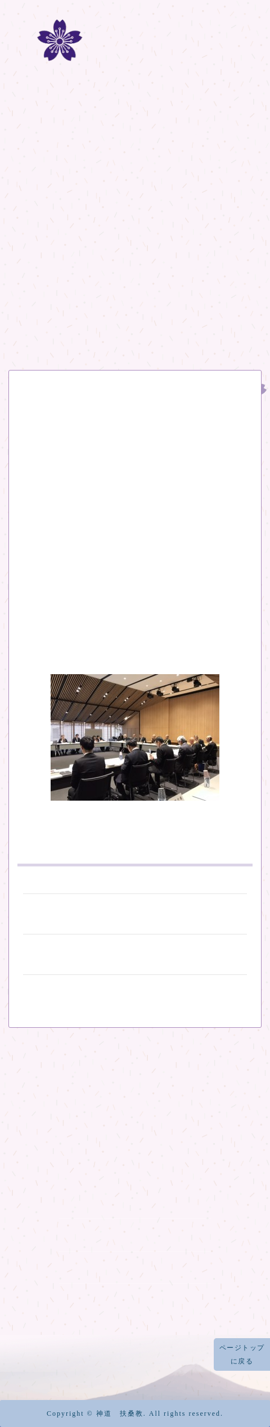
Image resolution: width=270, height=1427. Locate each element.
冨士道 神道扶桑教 (135, 71)
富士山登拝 (135, 231)
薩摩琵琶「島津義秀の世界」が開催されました (135, 954)
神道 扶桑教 (119, 1413)
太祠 (135, 1234)
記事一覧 (135, 327)
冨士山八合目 (135, 263)
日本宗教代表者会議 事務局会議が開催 (126, 431)
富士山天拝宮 (135, 1267)
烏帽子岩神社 (135, 1299)
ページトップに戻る (242, 1354)
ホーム (135, 167)
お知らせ (32, 408)
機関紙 (135, 295)
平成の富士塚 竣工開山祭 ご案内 (135, 913)
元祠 (135, 1202)
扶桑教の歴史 (135, 199)
